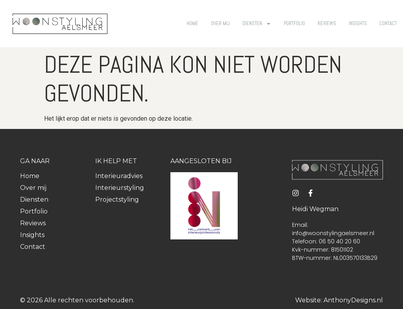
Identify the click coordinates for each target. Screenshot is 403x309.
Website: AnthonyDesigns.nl (339, 300)
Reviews (327, 23)
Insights (358, 23)
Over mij (220, 23)
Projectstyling (117, 199)
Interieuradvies (118, 176)
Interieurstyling (119, 187)
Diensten (256, 23)
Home (192, 23)
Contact (388, 23)
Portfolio (294, 23)
